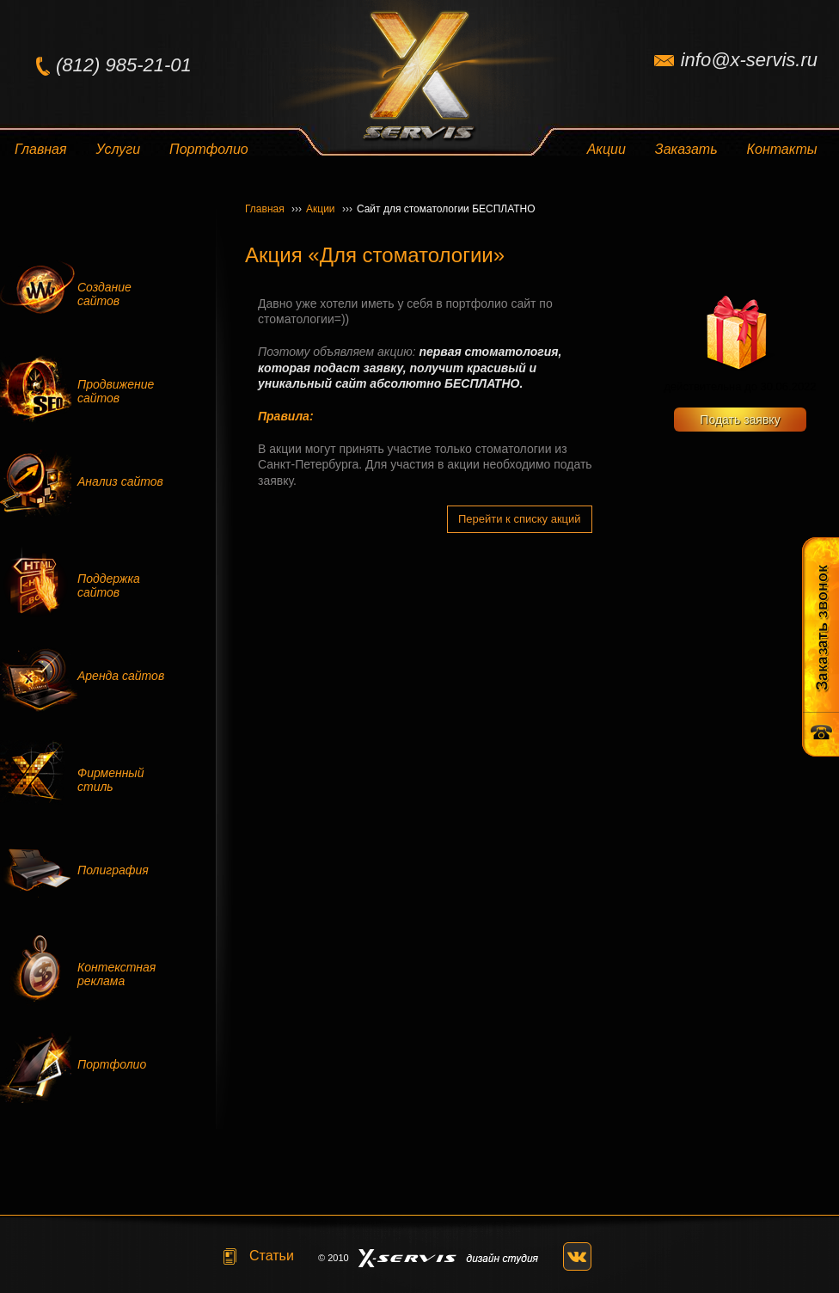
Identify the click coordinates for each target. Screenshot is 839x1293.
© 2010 (333, 1258)
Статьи (271, 1255)
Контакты (782, 149)
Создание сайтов (104, 294)
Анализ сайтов (120, 481)
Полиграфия (113, 870)
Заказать (686, 149)
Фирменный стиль (110, 780)
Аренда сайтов (120, 676)
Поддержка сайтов (108, 585)
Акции (606, 149)
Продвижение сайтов (115, 391)
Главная (41, 149)
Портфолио (208, 149)
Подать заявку (740, 419)
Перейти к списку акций (519, 518)
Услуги (118, 149)
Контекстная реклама (116, 974)
